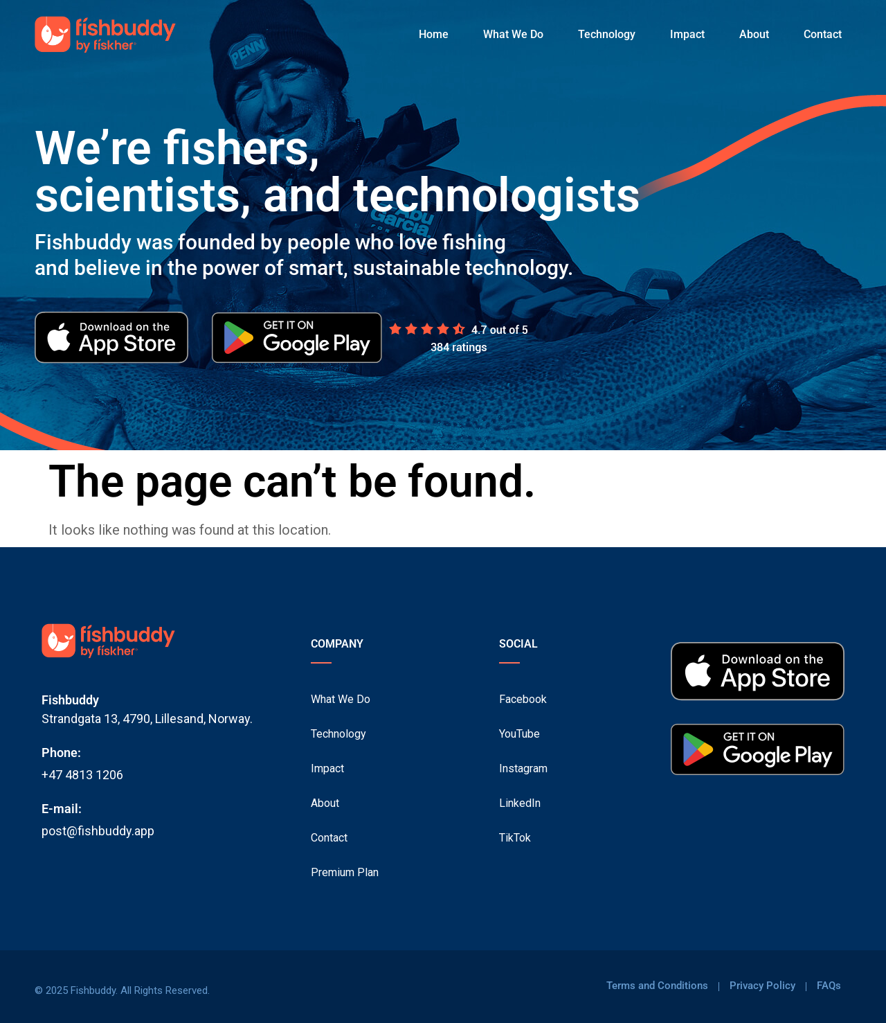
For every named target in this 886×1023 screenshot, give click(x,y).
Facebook (523, 699)
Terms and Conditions (657, 986)
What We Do (513, 34)
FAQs (829, 986)
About (754, 34)
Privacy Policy (762, 986)
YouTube (519, 733)
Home (434, 34)
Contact (823, 34)
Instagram (523, 768)
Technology (606, 34)
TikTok (515, 837)
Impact (687, 34)
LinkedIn (520, 803)
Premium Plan (345, 872)
